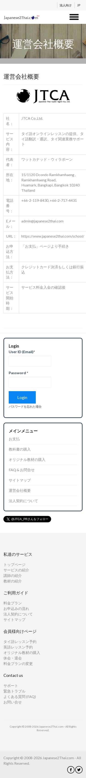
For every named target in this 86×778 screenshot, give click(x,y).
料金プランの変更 (18, 663)
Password (18, 373)
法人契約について (23, 500)
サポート (10, 685)
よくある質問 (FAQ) (19, 696)
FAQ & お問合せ (22, 470)
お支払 (14, 439)
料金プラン (12, 603)
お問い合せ (12, 702)
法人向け (66, 5)
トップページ (14, 564)
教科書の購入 (20, 449)
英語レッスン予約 (18, 647)
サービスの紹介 (16, 570)
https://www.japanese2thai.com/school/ (52, 236)
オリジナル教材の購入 (27, 459)
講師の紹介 (12, 575)
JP (78, 5)
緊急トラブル (14, 691)
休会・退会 (12, 658)
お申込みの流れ (16, 608)
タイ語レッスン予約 (19, 641)
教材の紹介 (12, 581)
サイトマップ (20, 480)
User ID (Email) (22, 351)
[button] (74, 16)
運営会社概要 (20, 490)
